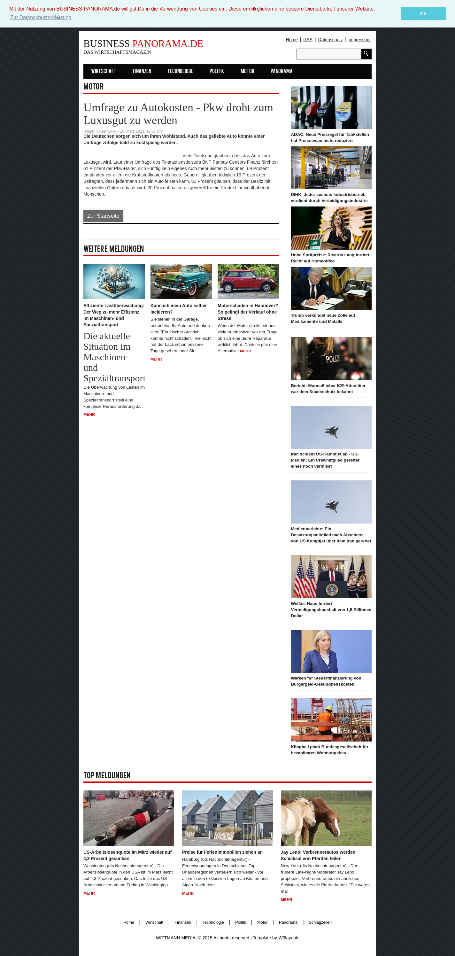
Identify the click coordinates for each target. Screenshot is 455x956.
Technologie (180, 71)
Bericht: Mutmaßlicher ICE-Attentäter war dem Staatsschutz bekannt (328, 388)
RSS (307, 39)
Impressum (360, 39)
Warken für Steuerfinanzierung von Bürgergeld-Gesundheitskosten (326, 681)
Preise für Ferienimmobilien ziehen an (222, 852)
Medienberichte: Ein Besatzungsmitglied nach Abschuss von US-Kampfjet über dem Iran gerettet (331, 534)
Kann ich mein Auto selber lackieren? (178, 308)
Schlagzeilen (320, 922)
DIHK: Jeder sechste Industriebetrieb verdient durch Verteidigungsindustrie (329, 197)
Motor (247, 71)
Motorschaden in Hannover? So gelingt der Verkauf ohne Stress (248, 312)
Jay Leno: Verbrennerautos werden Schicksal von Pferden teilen (318, 855)
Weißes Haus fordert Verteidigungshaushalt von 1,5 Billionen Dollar (331, 609)
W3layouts (289, 937)
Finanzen (142, 71)
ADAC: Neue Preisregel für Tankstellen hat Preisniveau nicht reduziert (330, 137)
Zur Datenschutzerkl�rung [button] (40, 17)
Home (292, 39)
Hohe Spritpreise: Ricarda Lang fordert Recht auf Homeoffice (330, 258)
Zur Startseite (103, 216)
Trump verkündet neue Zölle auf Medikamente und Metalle (323, 318)
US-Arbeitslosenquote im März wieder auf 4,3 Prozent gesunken (127, 855)
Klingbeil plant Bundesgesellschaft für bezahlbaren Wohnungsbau (329, 749)
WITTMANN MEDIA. (176, 937)
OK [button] (423, 13)
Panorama (282, 71)
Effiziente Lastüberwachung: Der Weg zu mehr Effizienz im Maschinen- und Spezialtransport (113, 315)
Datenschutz (330, 39)
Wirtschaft (103, 71)
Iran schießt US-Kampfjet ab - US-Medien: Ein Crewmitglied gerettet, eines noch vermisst (325, 460)
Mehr (89, 414)
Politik (217, 71)
